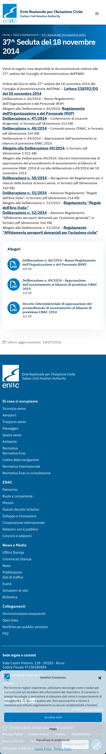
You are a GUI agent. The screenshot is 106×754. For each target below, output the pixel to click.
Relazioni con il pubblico (20, 529)
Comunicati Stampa (16, 559)
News (6, 566)
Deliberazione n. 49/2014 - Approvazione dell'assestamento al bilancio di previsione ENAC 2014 (59, 284)
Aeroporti (9, 415)
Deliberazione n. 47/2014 (24, 118)
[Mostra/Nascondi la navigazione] (96, 13)
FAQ (5, 633)
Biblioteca (9, 597)
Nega (53, 729)
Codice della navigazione (20, 460)
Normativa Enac (14, 453)
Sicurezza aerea (14, 408)
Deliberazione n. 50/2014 (24, 178)
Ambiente (9, 442)
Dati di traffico (12, 577)
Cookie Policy (43, 749)
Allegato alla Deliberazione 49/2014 (33, 148)
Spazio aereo (11, 435)
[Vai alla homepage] (42, 13)
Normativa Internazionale (21, 466)
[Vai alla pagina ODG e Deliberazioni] (26, 35)
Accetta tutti (53, 717)
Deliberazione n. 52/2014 (24, 212)
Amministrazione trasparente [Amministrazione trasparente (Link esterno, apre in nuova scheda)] (24, 614)
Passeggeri (10, 428)
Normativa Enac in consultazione (26, 473)
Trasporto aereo (14, 422)
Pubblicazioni (12, 572)
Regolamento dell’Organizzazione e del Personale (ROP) (43, 111)
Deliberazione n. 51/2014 (24, 192)
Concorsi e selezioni (17, 536)
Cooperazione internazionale (23, 523)
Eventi (7, 584)
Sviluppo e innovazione (19, 516)
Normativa (10, 448)
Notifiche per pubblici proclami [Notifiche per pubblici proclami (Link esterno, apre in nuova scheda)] (25, 627)
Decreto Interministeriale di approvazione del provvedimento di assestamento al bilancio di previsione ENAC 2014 (57, 308)
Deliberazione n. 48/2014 (24, 128)
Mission (8, 503)
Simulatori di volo (15, 590)
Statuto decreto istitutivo (20, 509)
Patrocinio (10, 490)
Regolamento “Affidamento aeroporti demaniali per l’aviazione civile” (50, 230)
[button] (100, 677)
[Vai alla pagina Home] (6, 35)
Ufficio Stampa (13, 552)
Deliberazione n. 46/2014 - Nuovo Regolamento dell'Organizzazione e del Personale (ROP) (59, 262)
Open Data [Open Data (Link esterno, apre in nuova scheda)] (10, 620)
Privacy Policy (63, 749)
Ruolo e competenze (17, 496)
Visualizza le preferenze (53, 740)
